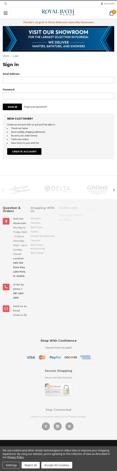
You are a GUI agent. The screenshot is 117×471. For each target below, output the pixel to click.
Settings (11, 465)
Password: (9, 89)
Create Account (24, 151)
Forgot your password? (35, 107)
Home (6, 56)
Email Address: (11, 74)
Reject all (31, 465)
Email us (19, 315)
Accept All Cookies (56, 465)
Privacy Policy (15, 457)
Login (16, 56)
